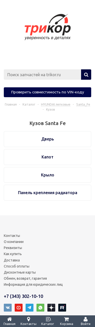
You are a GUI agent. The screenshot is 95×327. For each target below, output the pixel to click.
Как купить (13, 254)
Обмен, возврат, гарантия (25, 278)
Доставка (12, 260)
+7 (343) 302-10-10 (23, 296)
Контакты (12, 236)
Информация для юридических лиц (33, 284)
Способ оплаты (16, 266)
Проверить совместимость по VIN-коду (47, 92)
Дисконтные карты (20, 272)
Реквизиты (13, 248)
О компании (14, 242)
